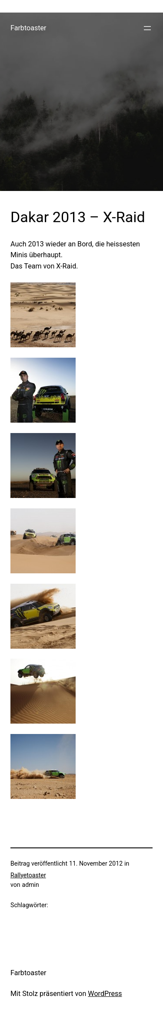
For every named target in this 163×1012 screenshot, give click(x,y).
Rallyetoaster (28, 875)
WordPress (105, 993)
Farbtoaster (28, 28)
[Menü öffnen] (147, 28)
